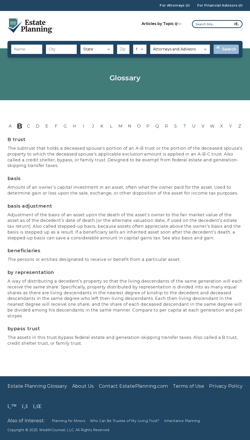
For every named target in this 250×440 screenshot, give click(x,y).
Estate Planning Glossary (37, 386)
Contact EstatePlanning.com (133, 386)
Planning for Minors (68, 421)
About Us (83, 386)
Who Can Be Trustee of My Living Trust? (125, 421)
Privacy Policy (226, 386)
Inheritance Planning (182, 421)
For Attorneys (175, 5)
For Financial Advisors (220, 5)
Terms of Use (188, 386)
